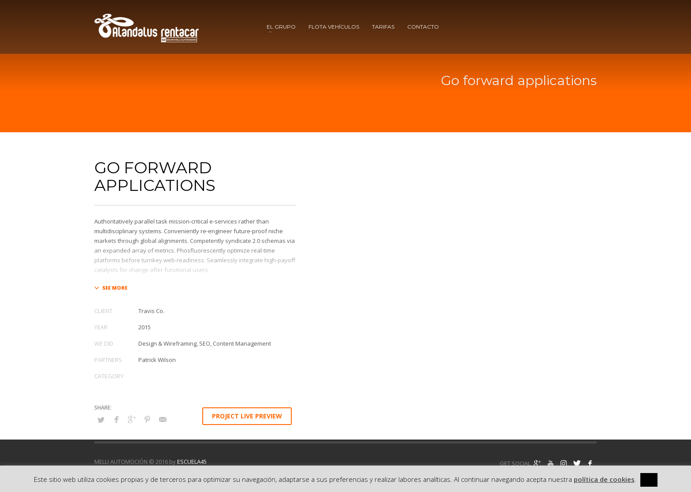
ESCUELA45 (192, 462)
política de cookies (604, 479)
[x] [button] (649, 480)
